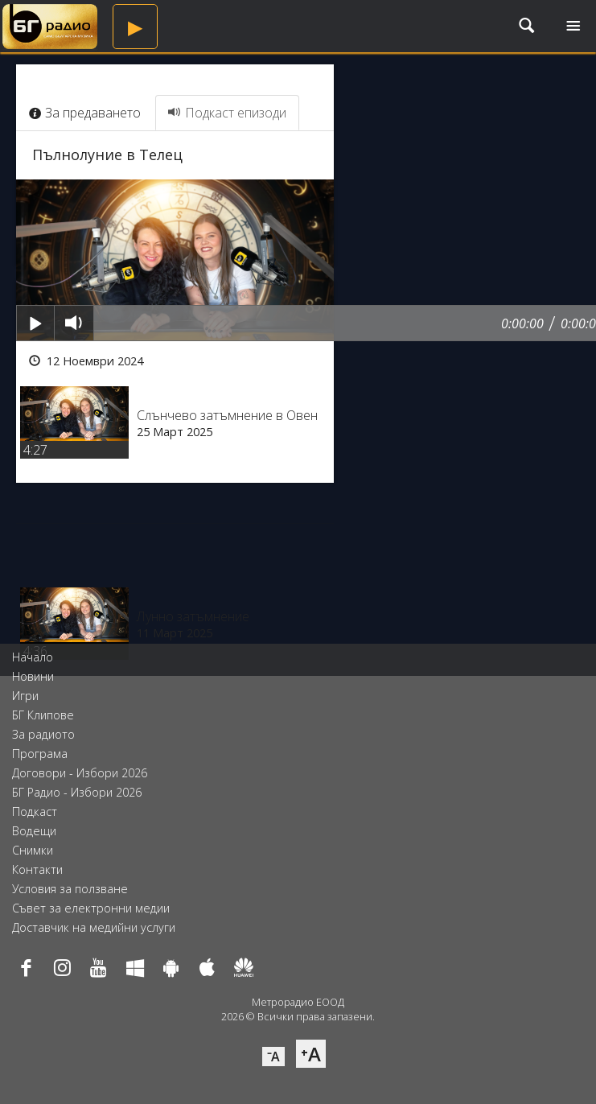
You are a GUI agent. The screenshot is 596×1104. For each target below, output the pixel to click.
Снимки (32, 850)
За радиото (43, 734)
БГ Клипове (43, 715)
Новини (33, 676)
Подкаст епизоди (227, 113)
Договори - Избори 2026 (79, 773)
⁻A (273, 1056)
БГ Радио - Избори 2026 (77, 792)
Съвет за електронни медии (91, 908)
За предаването (85, 113)
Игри (25, 695)
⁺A (311, 1053)
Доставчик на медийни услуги (93, 927)
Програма (40, 753)
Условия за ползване (70, 888)
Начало (32, 657)
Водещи (34, 830)
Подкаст (34, 811)
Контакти (37, 869)
